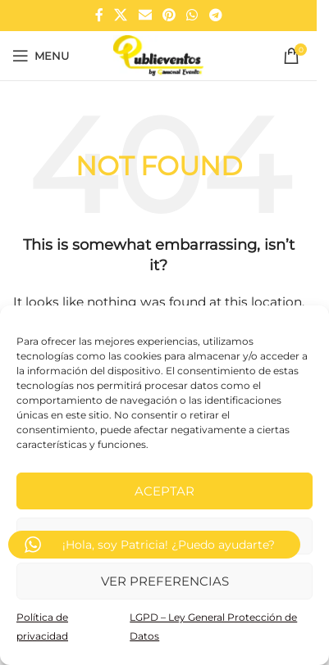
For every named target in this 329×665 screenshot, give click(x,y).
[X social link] (121, 15)
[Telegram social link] (215, 15)
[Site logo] (158, 55)
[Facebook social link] (99, 15)
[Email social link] (145, 15)
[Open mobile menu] (40, 55)
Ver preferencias (165, 581)
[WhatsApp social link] (192, 15)
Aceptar (164, 491)
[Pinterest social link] (168, 15)
